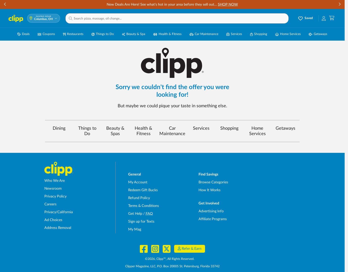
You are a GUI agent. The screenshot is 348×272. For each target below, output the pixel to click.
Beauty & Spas (115, 131)
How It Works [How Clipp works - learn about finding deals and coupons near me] (209, 190)
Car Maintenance (172, 131)
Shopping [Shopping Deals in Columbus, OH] (258, 34)
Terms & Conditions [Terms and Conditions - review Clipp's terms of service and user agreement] (143, 206)
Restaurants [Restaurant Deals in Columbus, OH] (73, 34)
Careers (50, 204)
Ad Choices (53, 220)
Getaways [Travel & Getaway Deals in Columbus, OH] (318, 34)
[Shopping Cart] (331, 18)
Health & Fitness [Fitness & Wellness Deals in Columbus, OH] (167, 34)
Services (201, 128)
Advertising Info (211, 211)
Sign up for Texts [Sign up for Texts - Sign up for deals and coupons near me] (141, 221)
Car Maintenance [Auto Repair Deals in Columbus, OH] (204, 34)
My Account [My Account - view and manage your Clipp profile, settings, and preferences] (137, 182)
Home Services (257, 131)
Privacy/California (58, 212)
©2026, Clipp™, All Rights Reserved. (169, 259)
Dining (59, 128)
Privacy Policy (55, 196)
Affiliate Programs (213, 219)
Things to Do (87, 131)
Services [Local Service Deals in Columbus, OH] (234, 34)
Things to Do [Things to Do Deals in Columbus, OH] (102, 34)
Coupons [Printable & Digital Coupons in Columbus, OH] (46, 34)
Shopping (229, 128)
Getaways (285, 128)
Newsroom (53, 188)
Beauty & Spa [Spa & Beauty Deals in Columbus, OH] (133, 34)
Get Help (135, 213)
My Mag (134, 229)
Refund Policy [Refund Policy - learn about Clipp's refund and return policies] (139, 198)
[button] (176, 18)
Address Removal (57, 228)
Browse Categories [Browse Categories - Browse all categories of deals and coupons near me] (213, 182)
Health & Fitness (143, 131)
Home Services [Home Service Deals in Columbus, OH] (288, 34)
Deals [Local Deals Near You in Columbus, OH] (23, 34)
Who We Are (54, 180)
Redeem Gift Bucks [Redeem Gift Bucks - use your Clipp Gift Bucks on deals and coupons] (143, 190)
